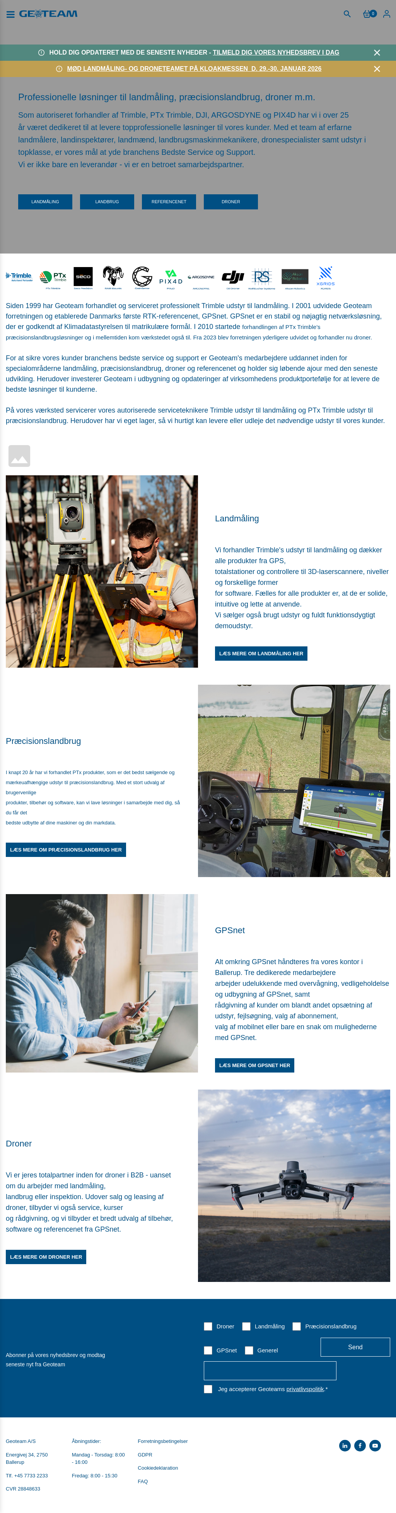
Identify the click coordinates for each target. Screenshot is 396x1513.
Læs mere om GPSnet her (254, 1065)
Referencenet (169, 201)
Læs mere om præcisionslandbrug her (66, 850)
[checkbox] (297, 1338)
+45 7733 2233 (31, 1476)
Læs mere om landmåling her (261, 653)
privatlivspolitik (305, 1389)
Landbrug (107, 201)
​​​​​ (142, 276)
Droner (231, 201)
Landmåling (45, 201)
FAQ (143, 1481)
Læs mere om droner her (46, 1257)
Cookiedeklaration (158, 1468)
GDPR (145, 1455)
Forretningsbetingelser (163, 1441)
